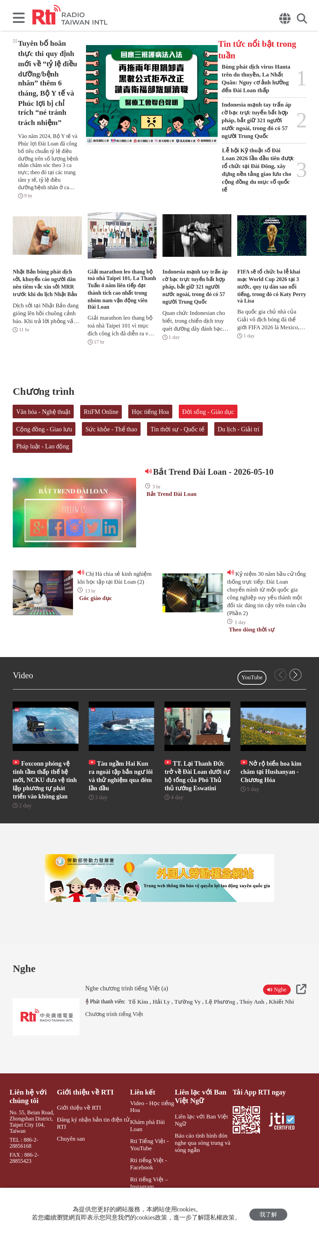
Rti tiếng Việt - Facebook (144, 1174)
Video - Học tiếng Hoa (147, 1126)
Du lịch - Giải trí (238, 429)
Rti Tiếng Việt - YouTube (144, 1156)
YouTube (252, 677)
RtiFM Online (101, 411)
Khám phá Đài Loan (149, 1141)
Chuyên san (71, 1157)
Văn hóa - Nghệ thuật (43, 411)
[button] (295, 675)
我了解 (268, 1213)
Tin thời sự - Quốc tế (177, 429)
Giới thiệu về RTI (84, 1112)
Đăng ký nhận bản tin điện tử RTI (91, 1142)
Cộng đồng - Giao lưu (44, 429)
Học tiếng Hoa (150, 411)
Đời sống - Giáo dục (208, 411)
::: (15, 40)
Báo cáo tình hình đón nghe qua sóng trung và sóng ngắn (198, 1160)
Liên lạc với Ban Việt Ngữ (197, 1117)
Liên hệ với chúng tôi (27, 1117)
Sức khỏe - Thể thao (111, 429)
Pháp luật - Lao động (42, 446)
